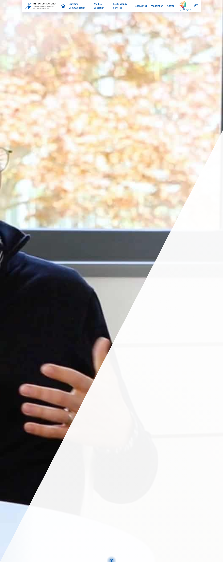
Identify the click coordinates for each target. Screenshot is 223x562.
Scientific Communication (77, 5)
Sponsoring (141, 5)
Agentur (171, 5)
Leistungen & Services (120, 5)
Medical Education (99, 5)
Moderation (157, 5)
